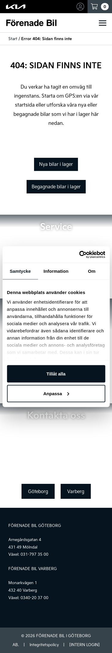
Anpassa (56, 393)
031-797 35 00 (34, 554)
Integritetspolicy (44, 644)
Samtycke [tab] (20, 271)
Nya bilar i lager (56, 164)
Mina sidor (81, 6)
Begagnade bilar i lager (56, 186)
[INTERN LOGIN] (84, 644)
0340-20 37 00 (34, 597)
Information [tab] (56, 271)
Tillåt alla (56, 373)
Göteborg (38, 491)
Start (12, 38)
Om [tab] (92, 271)
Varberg (75, 491)
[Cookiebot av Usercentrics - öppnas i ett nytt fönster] (79, 254)
